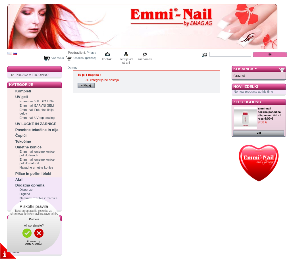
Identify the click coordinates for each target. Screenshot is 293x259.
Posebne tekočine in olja (37, 130)
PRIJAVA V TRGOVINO (32, 74)
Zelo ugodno (247, 102)
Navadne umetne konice (36, 167)
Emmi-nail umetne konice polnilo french (37, 153)
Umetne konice (28, 147)
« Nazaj (86, 85)
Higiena (25, 194)
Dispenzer (27, 189)
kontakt (107, 59)
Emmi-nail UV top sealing (37, 117)
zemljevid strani (126, 59)
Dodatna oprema (30, 185)
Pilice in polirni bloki (33, 173)
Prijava (91, 52)
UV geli (21, 97)
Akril (19, 179)
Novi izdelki (245, 86)
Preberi (34, 219)
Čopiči (21, 135)
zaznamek (145, 59)
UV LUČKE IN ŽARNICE (35, 124)
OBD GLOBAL (34, 244)
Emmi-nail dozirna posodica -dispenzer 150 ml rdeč (269, 113)
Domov (73, 67)
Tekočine (23, 141)
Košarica (243, 69)
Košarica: (78, 57)
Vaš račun (57, 57)
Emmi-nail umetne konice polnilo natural (37, 161)
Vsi (259, 132)
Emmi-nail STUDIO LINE (37, 101)
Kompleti (23, 91)
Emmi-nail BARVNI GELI (37, 105)
